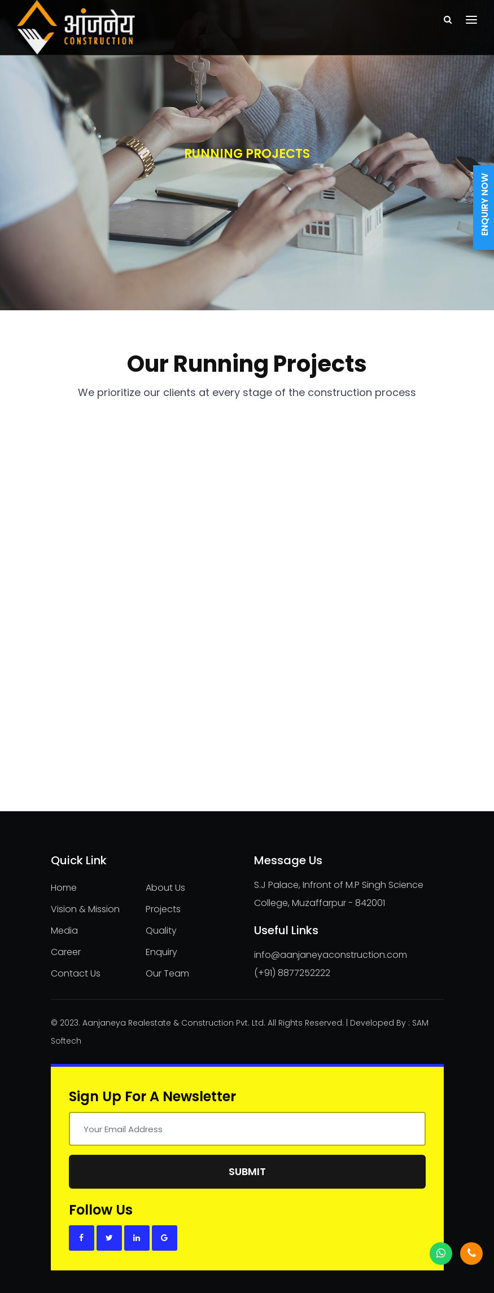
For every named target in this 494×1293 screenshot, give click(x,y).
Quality (161, 930)
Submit (247, 1171)
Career (66, 951)
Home (64, 887)
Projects (163, 909)
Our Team (167, 973)
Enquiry (161, 951)
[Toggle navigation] (471, 20)
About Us (165, 887)
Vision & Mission (85, 909)
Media (64, 930)
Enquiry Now (484, 204)
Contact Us (75, 973)
